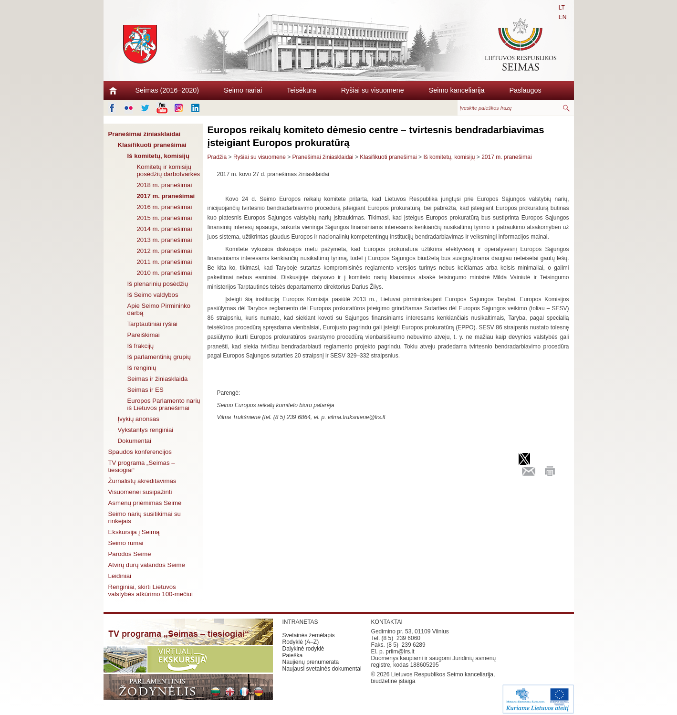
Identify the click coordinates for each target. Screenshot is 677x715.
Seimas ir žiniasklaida (157, 378)
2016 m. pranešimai (164, 206)
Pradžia (217, 157)
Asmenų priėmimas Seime (145, 502)
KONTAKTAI (387, 622)
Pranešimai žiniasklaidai (144, 133)
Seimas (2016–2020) (167, 90)
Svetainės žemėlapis (308, 635)
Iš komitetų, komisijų (158, 155)
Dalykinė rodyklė (303, 648)
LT (562, 7)
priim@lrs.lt (399, 651)
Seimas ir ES (145, 389)
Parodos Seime (129, 553)
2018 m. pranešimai (164, 185)
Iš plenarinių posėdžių (157, 283)
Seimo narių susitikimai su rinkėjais (144, 517)
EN (563, 17)
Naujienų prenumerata (310, 662)
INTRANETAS (300, 622)
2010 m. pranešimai (164, 272)
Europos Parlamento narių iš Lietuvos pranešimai (163, 404)
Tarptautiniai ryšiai (152, 323)
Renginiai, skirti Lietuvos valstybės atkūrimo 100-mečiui (150, 590)
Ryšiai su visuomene (372, 90)
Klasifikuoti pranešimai (152, 144)
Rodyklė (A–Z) (300, 642)
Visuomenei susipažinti (140, 491)
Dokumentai (134, 440)
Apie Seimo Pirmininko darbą (159, 309)
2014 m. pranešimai (164, 228)
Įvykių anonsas (138, 418)
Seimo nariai (243, 90)
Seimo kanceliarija (457, 90)
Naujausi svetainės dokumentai (322, 668)
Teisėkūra (301, 90)
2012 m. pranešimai (164, 250)
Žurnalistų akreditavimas (142, 480)
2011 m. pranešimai (164, 261)
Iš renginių (141, 367)
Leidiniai (119, 575)
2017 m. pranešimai (166, 196)
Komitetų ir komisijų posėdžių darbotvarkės (168, 170)
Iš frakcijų (140, 345)
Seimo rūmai (126, 543)
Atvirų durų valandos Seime (146, 564)
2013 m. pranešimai (164, 239)
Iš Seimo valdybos (152, 294)
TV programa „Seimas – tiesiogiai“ (141, 466)
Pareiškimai (143, 334)
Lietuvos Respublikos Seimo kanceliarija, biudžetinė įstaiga (433, 677)
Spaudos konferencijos (140, 451)
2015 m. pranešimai (164, 217)
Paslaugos (525, 90)
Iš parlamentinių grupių (159, 356)
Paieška (292, 655)
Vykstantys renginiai (146, 429)
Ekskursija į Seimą (134, 532)
